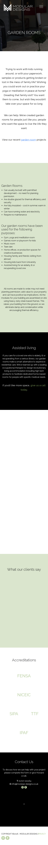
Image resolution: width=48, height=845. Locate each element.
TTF (35, 713)
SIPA (14, 713)
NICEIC (24, 694)
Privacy (42, 834)
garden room (28, 139)
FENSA (24, 675)
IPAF (24, 732)
